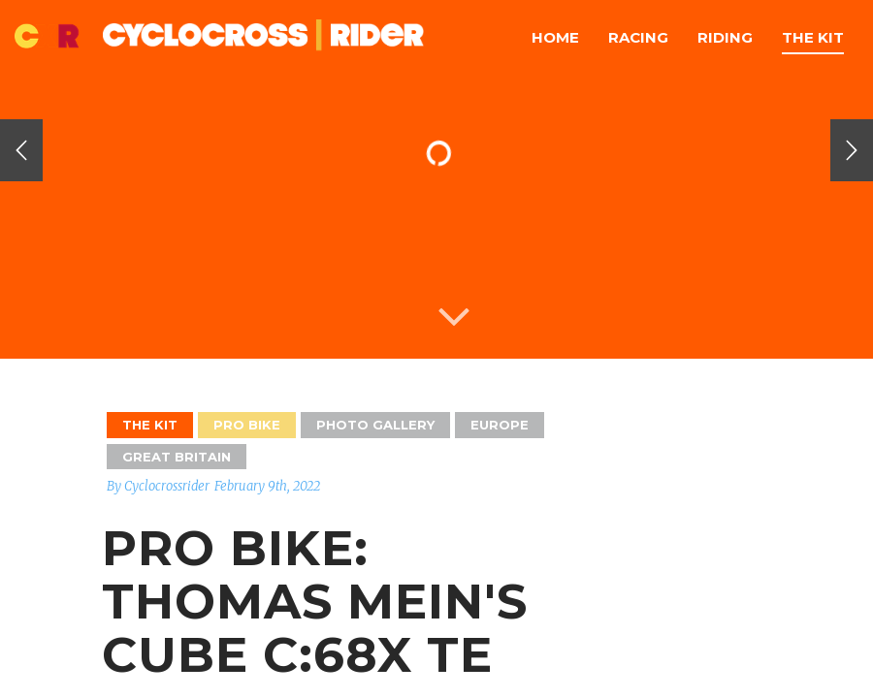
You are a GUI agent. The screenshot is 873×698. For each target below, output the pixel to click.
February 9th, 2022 (267, 486)
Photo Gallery (375, 424)
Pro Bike (246, 424)
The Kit (813, 37)
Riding (725, 37)
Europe (499, 424)
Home (555, 37)
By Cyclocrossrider (158, 486)
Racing (638, 37)
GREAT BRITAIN (176, 456)
